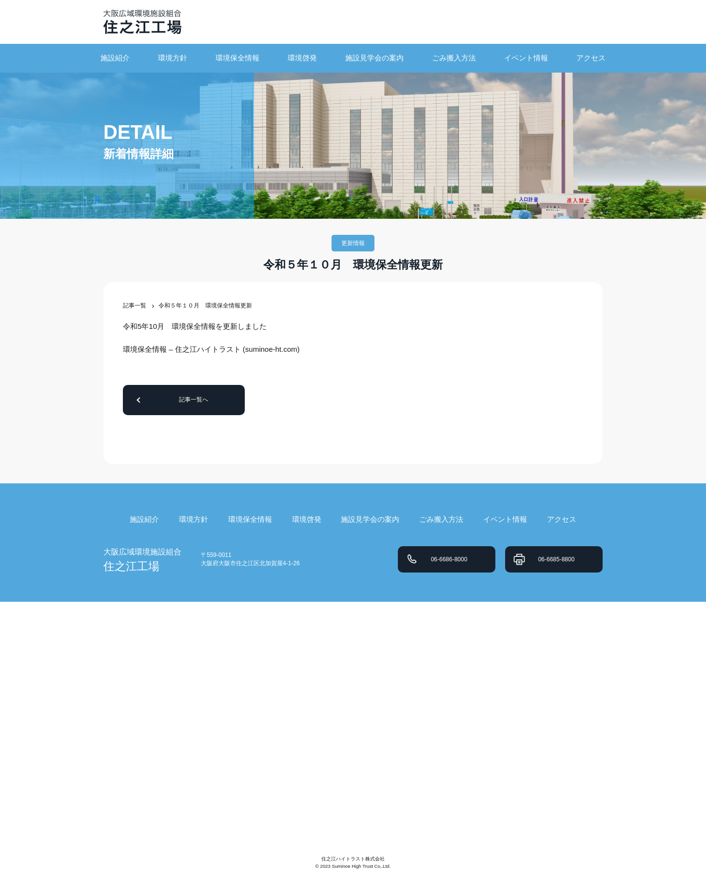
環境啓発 (302, 58)
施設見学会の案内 (374, 58)
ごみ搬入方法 (454, 58)
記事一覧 (134, 305)
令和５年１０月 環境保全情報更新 (205, 305)
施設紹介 (115, 58)
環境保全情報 (237, 58)
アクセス (591, 58)
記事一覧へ (193, 399)
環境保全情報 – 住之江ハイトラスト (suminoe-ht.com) (211, 349)
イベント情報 (526, 58)
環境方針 (172, 58)
